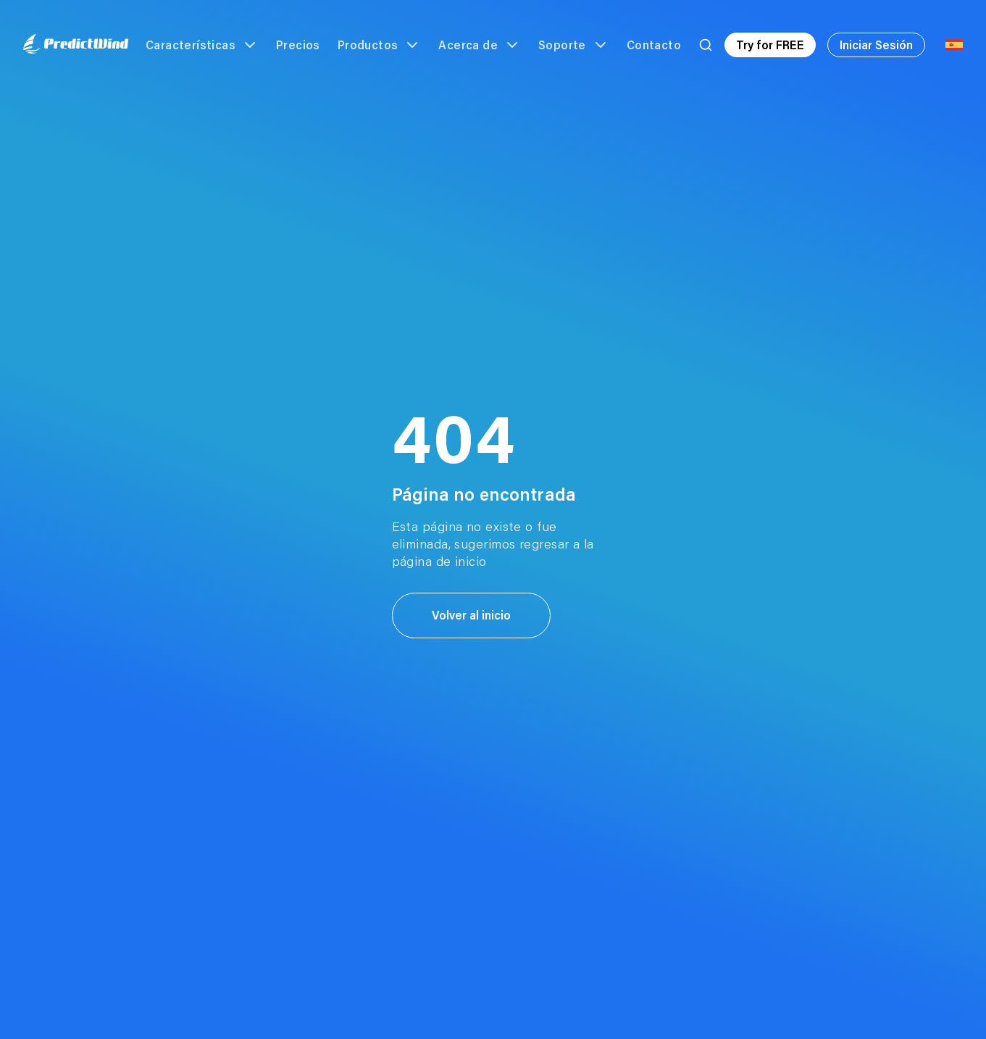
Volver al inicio (471, 614)
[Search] (705, 45)
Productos (380, 45)
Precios (298, 44)
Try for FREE (770, 44)
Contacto (654, 44)
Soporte (573, 45)
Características (202, 45)
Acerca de (479, 45)
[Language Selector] (954, 45)
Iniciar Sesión (876, 44)
